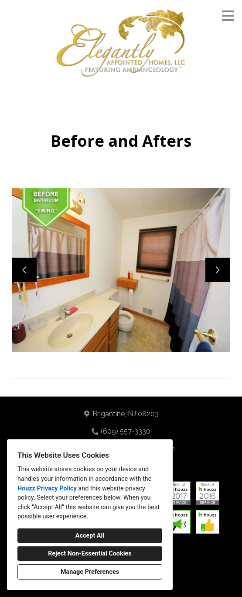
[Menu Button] (228, 15)
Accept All (89, 535)
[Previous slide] (24, 270)
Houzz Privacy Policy (47, 488)
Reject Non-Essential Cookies (89, 553)
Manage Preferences (90, 572)
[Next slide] (217, 270)
